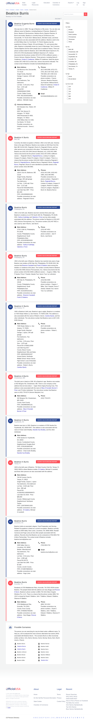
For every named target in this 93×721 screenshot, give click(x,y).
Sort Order (57, 18)
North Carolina (73, 34)
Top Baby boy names (72, 703)
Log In (78, 4)
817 (70, 94)
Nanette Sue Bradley (39, 430)
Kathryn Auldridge (23, 217)
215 (70, 86)
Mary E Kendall (46, 388)
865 (70, 96)
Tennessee (72, 39)
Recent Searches (71, 694)
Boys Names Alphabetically (74, 709)
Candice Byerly (49, 316)
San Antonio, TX (73, 66)
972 (70, 98)
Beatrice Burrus (20, 646)
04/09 (67, 698)
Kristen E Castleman (28, 59)
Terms (59, 694)
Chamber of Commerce (56, 4)
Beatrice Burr (43, 660)
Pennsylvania (72, 37)
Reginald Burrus (38, 156)
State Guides (24, 4)
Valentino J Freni (37, 217)
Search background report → (48, 23)
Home (35, 694)
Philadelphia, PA (73, 64)
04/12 (67, 696)
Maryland (71, 32)
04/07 (75, 698)
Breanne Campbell (28, 265)
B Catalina (41, 469)
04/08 (71, 698)
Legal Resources (35, 4)
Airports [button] (70, 2)
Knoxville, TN (72, 59)
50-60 (70, 76)
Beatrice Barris (19, 649)
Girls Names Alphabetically (74, 705)
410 (70, 89)
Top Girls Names (71, 707)
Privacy (59, 698)
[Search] (73, 14)
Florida (70, 29)
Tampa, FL (71, 69)
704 (70, 91)
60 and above (72, 79)
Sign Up (84, 4)
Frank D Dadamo (42, 265)
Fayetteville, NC (73, 56)
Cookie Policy (61, 701)
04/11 (71, 696)
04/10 (75, 696)
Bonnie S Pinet (21, 411)
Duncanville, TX (73, 54)
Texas (70, 42)
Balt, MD (71, 49)
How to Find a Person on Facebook (77, 700)
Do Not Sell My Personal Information (45, 698)
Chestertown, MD (73, 52)
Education (47, 2)
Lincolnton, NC (73, 61)
